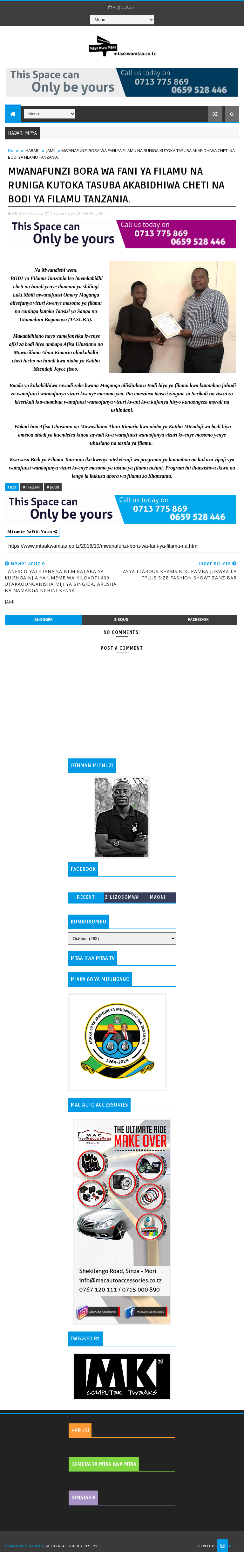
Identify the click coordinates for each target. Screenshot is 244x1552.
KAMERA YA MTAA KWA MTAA (103, 1464)
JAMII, (101, 213)
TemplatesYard (124, 1538)
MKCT (231, 1546)
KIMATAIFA (83, 1498)
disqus (120, 619)
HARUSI (80, 1430)
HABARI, (88, 213)
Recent (86, 897)
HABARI (32, 150)
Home (13, 150)
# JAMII (53, 487)
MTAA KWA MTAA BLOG (24, 1546)
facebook (198, 619)
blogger (43, 619)
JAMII (50, 150)
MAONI (158, 897)
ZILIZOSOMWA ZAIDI (122, 899)
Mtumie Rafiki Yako (32, 531)
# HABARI (31, 487)
